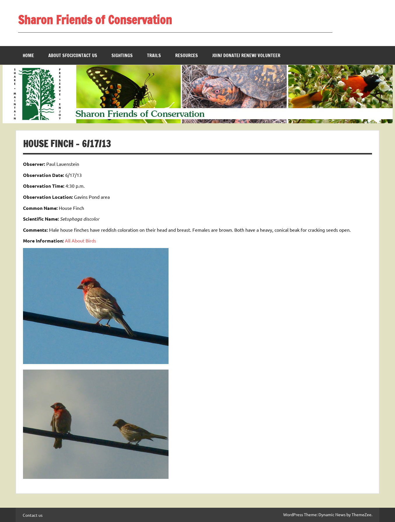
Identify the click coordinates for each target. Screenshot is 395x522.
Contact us (32, 515)
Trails (154, 55)
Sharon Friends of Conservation (95, 19)
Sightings (122, 55)
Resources (186, 55)
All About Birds (80, 240)
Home (28, 55)
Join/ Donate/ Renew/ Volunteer (246, 55)
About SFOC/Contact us (72, 55)
